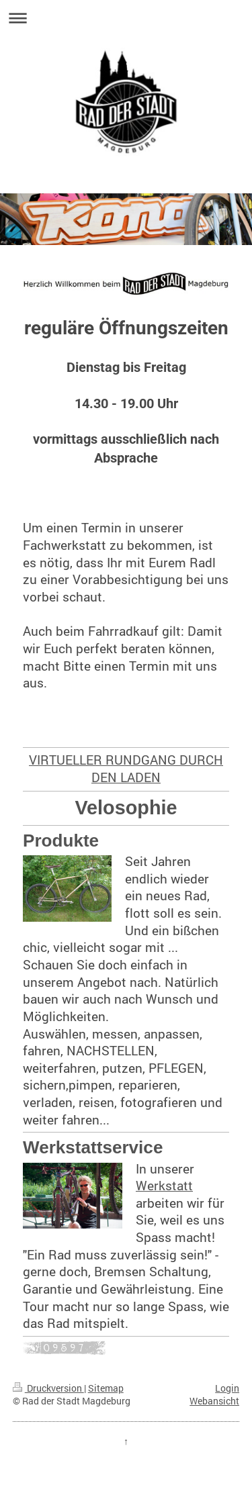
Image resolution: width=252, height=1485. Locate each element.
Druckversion (48, 1388)
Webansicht (214, 1400)
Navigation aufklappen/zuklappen (126, 17)
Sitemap (106, 1388)
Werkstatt (164, 1185)
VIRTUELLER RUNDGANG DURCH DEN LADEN (126, 768)
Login (227, 1388)
